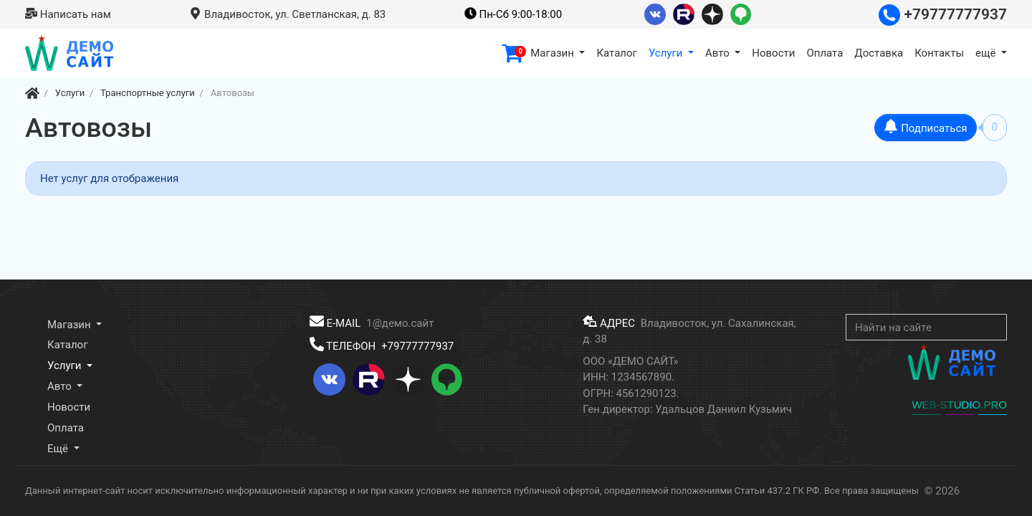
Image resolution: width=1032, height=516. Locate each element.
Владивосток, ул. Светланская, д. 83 (287, 14)
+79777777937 (943, 14)
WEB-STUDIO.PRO (959, 404)
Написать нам (68, 14)
